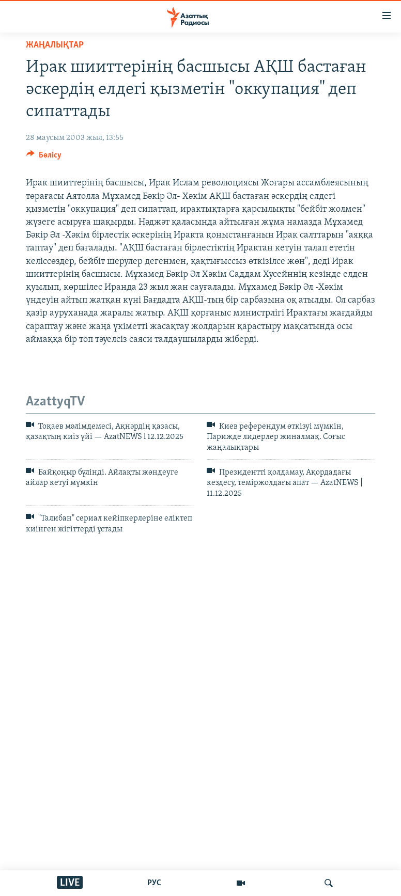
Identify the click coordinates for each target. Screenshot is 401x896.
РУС (154, 883)
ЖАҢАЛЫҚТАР (55, 45)
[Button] (43, 157)
